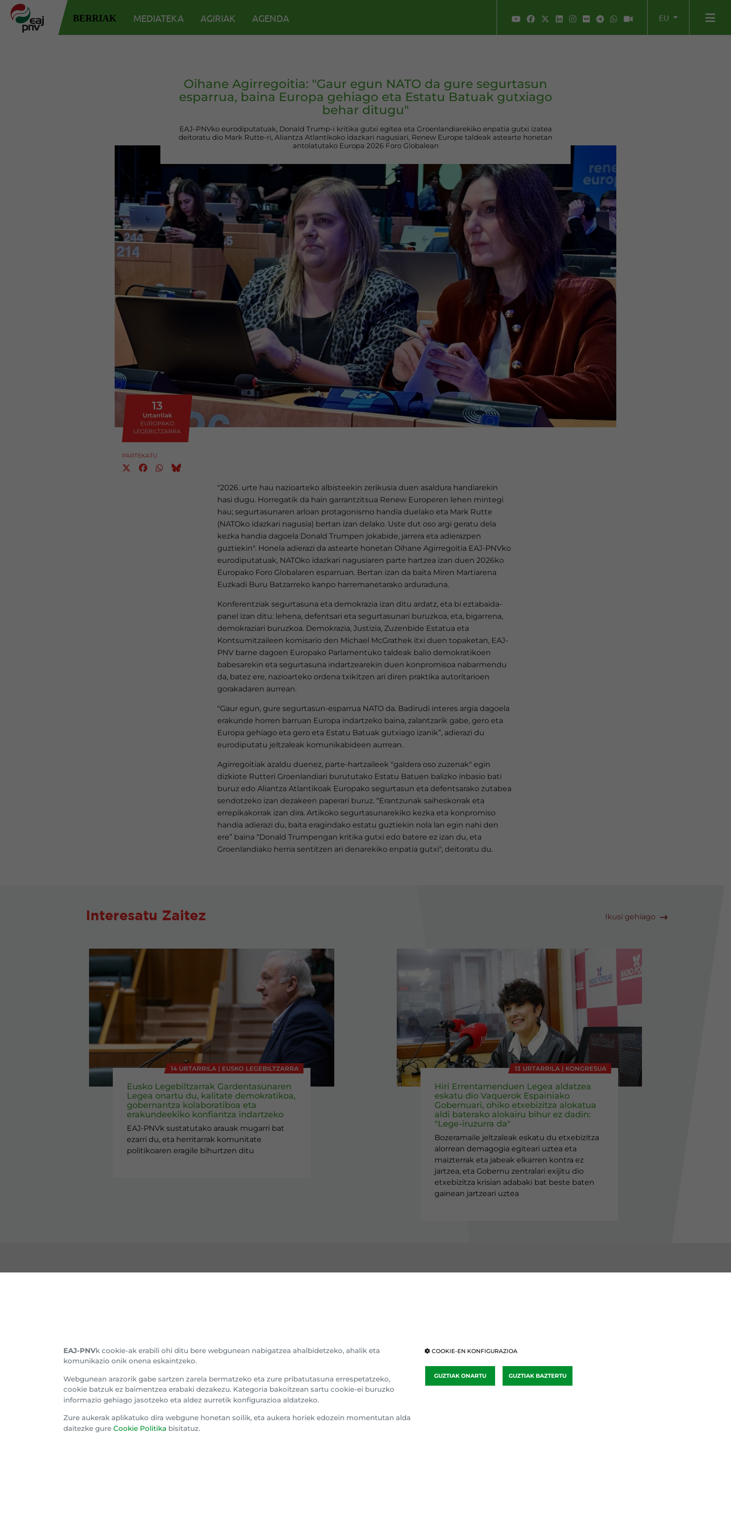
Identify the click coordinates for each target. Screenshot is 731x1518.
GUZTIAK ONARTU (460, 1375)
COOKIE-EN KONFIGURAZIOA (471, 1350)
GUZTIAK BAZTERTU (537, 1375)
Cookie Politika (139, 1428)
